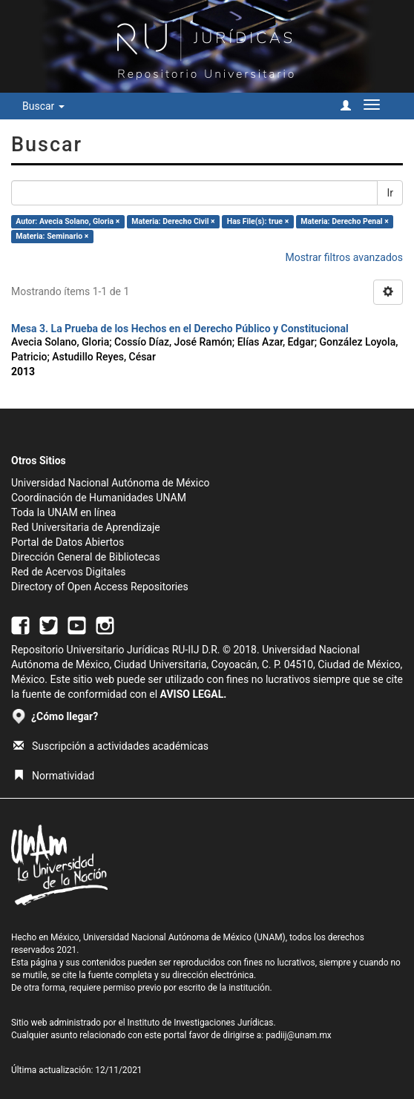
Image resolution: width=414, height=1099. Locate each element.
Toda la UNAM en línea (63, 512)
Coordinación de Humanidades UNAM (98, 498)
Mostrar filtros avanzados (344, 257)
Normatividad (53, 776)
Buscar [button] (43, 106)
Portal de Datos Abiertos (67, 542)
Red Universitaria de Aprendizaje (85, 527)
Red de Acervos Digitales (68, 572)
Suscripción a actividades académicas (110, 746)
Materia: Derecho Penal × (344, 221)
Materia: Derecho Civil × (172, 221)
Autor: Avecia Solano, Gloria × (67, 221)
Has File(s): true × (258, 221)
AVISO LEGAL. (193, 694)
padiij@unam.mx (299, 1035)
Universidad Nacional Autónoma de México (110, 483)
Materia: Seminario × (52, 236)
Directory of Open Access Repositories (99, 587)
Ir (390, 193)
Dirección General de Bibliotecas (85, 557)
